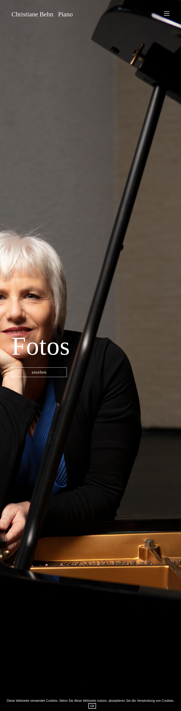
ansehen (39, 372)
